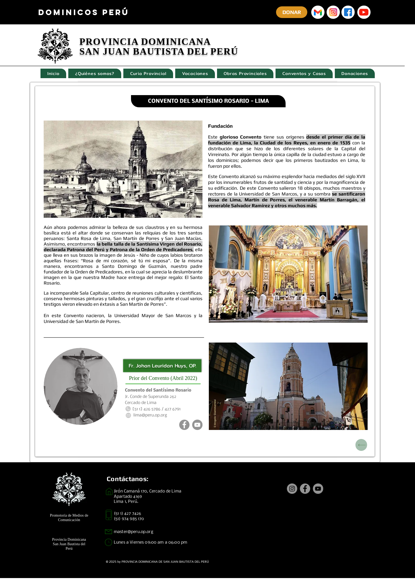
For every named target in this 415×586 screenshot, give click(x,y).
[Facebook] (184, 425)
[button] (288, 386)
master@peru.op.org (133, 532)
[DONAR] (291, 12)
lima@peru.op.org (150, 415)
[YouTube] (197, 425)
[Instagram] (292, 488)
